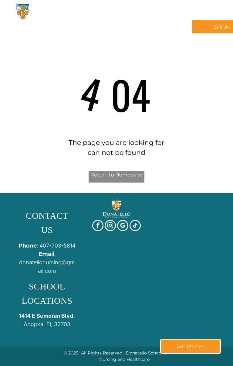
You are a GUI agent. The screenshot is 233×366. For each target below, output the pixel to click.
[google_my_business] (122, 226)
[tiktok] (135, 226)
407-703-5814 (57, 245)
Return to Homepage (116, 175)
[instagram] (110, 226)
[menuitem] (82, 26)
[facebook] (97, 226)
